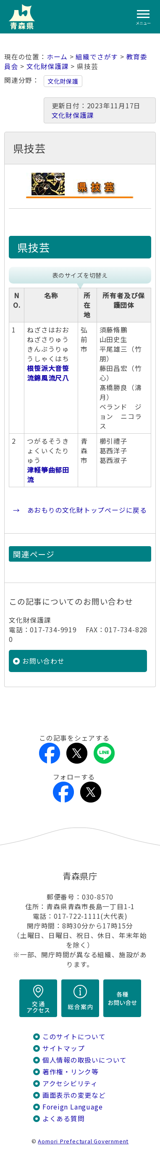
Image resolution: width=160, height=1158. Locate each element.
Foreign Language (72, 1107)
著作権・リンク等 (70, 1071)
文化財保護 (63, 81)
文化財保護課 (47, 66)
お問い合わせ (43, 661)
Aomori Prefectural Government (83, 1141)
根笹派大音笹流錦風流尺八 (48, 373)
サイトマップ (63, 1048)
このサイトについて (74, 1036)
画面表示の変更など (74, 1095)
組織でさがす (97, 56)
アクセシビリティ (70, 1083)
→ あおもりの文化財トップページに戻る (80, 510)
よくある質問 (63, 1118)
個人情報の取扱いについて (84, 1060)
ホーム (57, 56)
